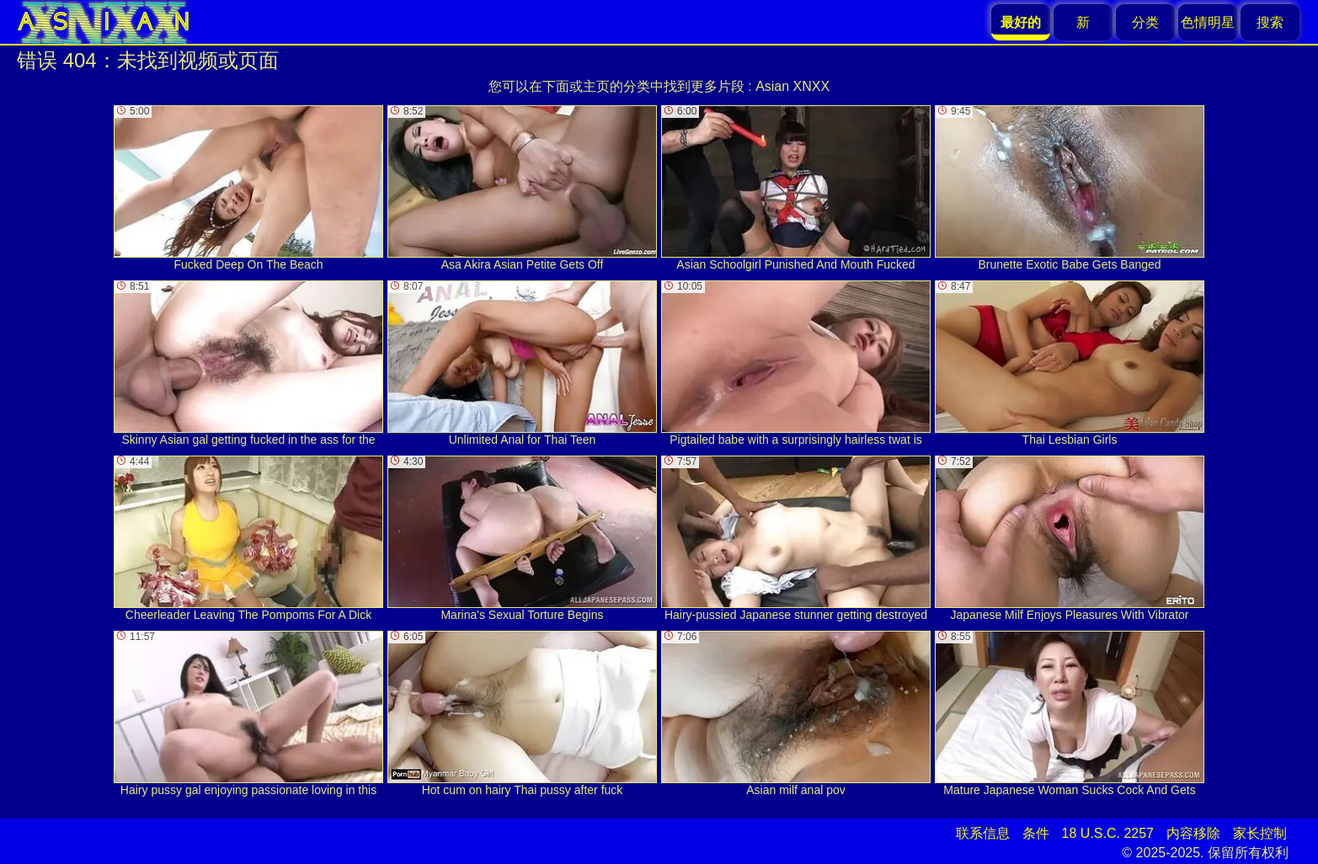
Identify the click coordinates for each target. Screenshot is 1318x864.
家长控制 (1260, 833)
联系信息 (983, 833)
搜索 (1270, 22)
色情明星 (1208, 22)
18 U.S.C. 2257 (1108, 833)
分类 (1145, 22)
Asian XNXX (792, 86)
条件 (1035, 833)
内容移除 (1193, 833)
